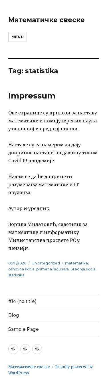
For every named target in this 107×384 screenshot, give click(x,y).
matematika (76, 263)
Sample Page (23, 329)
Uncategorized (46, 263)
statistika (16, 275)
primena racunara (52, 269)
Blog (13, 315)
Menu (17, 36)
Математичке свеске (46, 20)
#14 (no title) (22, 301)
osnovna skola (21, 269)
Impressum (31, 95)
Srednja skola (83, 269)
